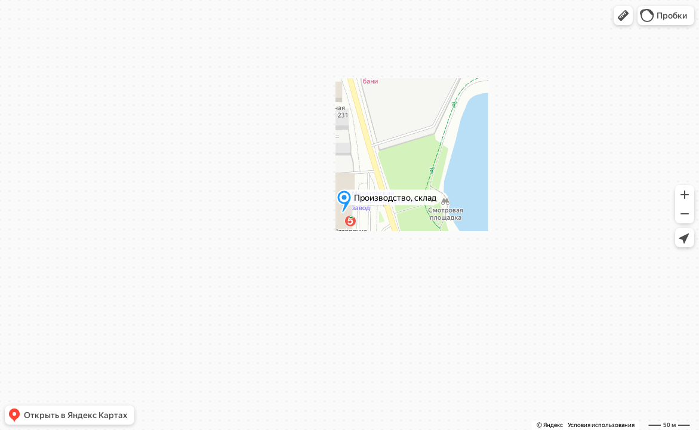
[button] (623, 15)
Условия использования (601, 425)
